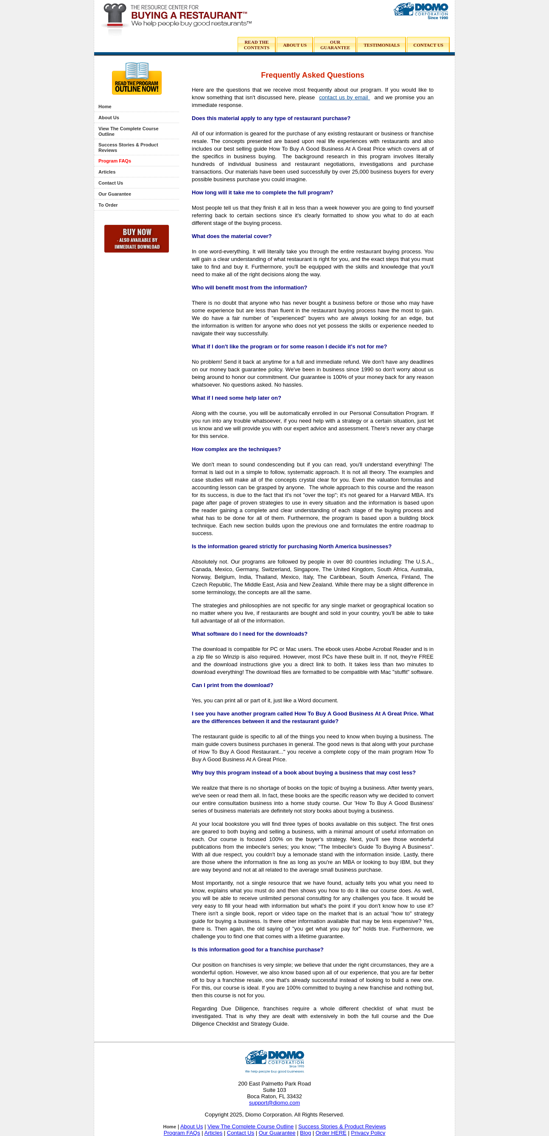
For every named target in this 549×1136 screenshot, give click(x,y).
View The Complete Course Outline (250, 1126)
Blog (305, 1133)
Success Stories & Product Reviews (342, 1126)
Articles (106, 171)
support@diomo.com (274, 1103)
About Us (108, 117)
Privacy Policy (368, 1133)
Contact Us (110, 182)
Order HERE (331, 1133)
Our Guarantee (114, 193)
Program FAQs (114, 160)
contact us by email (344, 97)
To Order (108, 205)
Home (105, 106)
